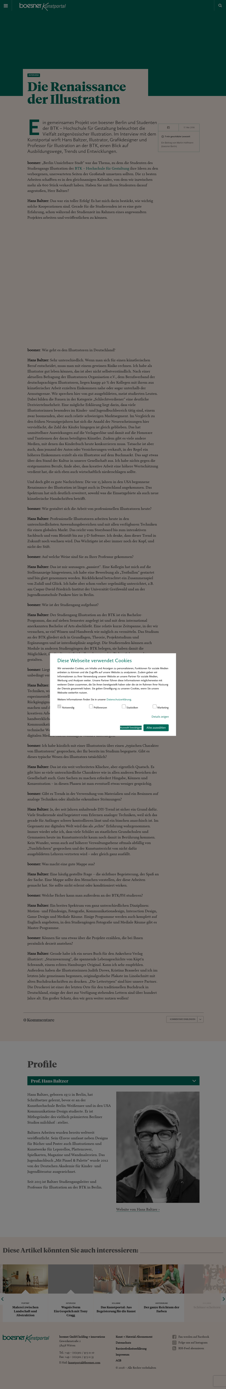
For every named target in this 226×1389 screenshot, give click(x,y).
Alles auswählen (156, 727)
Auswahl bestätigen (131, 727)
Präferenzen (98, 706)
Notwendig (65, 706)
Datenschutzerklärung (119, 699)
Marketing (161, 706)
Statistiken (130, 706)
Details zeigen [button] (160, 716)
